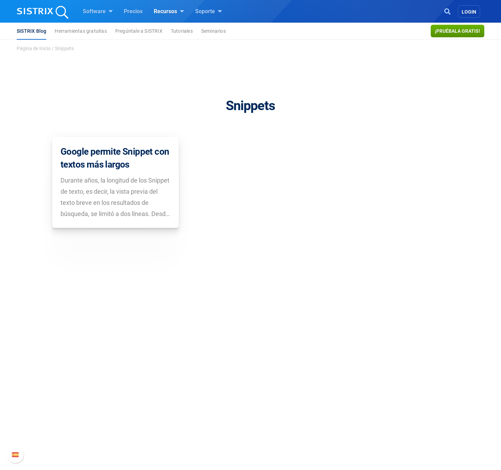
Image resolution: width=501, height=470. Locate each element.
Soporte (208, 11)
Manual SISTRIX (369, 386)
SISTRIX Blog (31, 31)
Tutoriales (182, 31)
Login (469, 12)
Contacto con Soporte (365, 419)
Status (347, 430)
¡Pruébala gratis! (457, 31)
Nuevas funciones (361, 397)
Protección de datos (123, 423)
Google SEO (193, 397)
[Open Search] (447, 11)
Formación (112, 408)
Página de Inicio (34, 48)
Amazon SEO (195, 408)
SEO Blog (270, 408)
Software (98, 11)
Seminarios (213, 31)
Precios (133, 11)
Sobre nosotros (117, 386)
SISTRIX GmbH (120, 373)
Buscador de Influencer (207, 419)
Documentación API (363, 408)
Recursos (169, 11)
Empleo (120, 397)
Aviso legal (112, 439)
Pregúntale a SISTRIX (138, 31)
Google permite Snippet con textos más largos (115, 157)
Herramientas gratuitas (80, 31)
